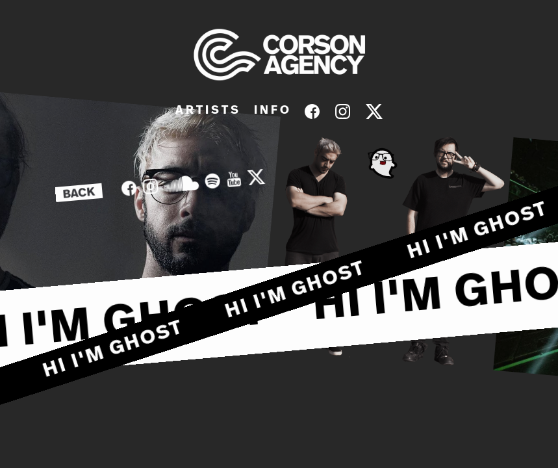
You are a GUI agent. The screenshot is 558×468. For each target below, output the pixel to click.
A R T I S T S (206, 110)
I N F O (271, 110)
